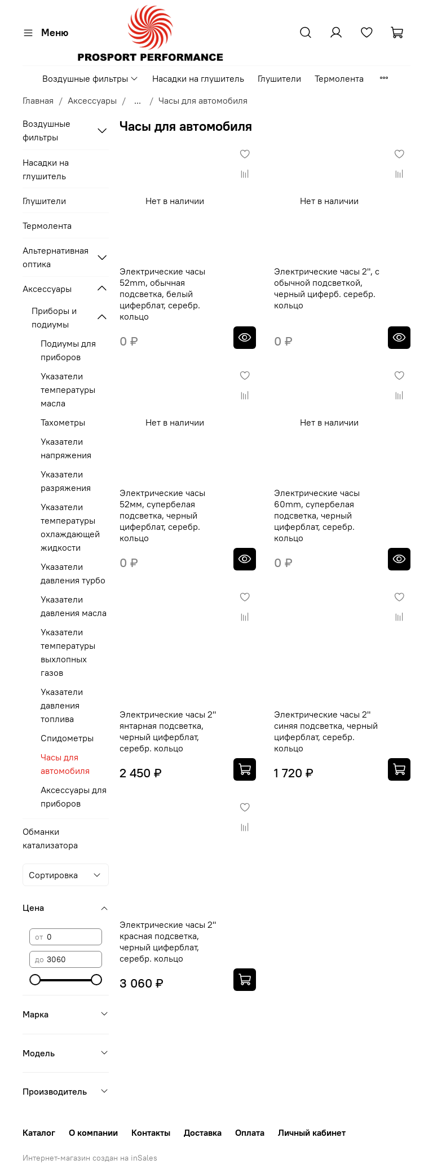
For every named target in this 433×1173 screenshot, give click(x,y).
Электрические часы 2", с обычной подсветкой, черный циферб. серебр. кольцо (326, 288)
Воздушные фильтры (90, 78)
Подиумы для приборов (68, 350)
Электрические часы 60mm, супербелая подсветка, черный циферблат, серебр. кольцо (317, 515)
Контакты (150, 1132)
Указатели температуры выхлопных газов (68, 652)
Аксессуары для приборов (74, 796)
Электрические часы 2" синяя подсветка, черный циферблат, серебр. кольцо (326, 731)
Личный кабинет (312, 1132)
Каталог (39, 1132)
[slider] (34, 979)
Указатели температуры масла (68, 389)
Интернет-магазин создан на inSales (90, 1158)
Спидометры (67, 737)
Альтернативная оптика (56, 257)
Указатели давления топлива (62, 705)
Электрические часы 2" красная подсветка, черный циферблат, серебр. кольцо (168, 941)
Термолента (339, 78)
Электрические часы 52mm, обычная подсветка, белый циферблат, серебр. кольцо (162, 293)
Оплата (249, 1132)
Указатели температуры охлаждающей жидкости (70, 527)
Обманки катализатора (50, 838)
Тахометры (63, 422)
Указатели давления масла (74, 606)
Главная (38, 100)
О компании (93, 1132)
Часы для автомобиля (65, 763)
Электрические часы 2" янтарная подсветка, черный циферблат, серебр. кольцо (168, 731)
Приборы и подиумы (54, 317)
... (137, 100)
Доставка (203, 1132)
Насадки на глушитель (198, 78)
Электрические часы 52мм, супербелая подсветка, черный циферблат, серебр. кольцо (162, 515)
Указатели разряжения (66, 480)
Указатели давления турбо (73, 573)
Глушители (279, 78)
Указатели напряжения (66, 448)
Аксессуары (92, 100)
